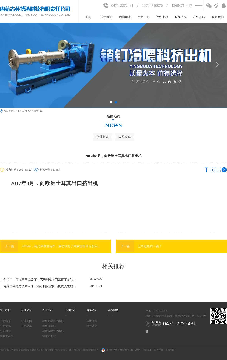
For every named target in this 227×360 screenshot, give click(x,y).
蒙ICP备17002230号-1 (56, 350)
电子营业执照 (110, 350)
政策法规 (181, 17)
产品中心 (144, 17)
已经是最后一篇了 (139, 246)
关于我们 (106, 17)
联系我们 (218, 17)
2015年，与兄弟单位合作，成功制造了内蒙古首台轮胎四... (50, 246)
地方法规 (92, 326)
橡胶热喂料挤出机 (53, 321)
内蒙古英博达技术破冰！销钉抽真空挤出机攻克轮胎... (39, 286)
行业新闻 (102, 136)
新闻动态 (125, 17)
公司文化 (5, 326)
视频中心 (162, 17)
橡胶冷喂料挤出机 (53, 331)
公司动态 (38, 111)
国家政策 (92, 321)
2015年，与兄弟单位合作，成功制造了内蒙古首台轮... (39, 279)
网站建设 (124, 350)
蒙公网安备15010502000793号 (84, 350)
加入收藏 (158, 350)
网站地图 (169, 350)
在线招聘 (199, 17)
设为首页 (147, 350)
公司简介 (5, 321)
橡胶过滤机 (49, 326)
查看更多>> (7, 335)
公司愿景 (5, 331)
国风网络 (135, 350)
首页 (88, 17)
